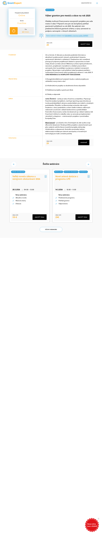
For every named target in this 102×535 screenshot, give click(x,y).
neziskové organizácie (71, 172)
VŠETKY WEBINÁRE (51, 229)
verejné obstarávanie (18, 172)
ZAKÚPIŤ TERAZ (39, 217)
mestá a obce (50, 10)
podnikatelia (83, 172)
